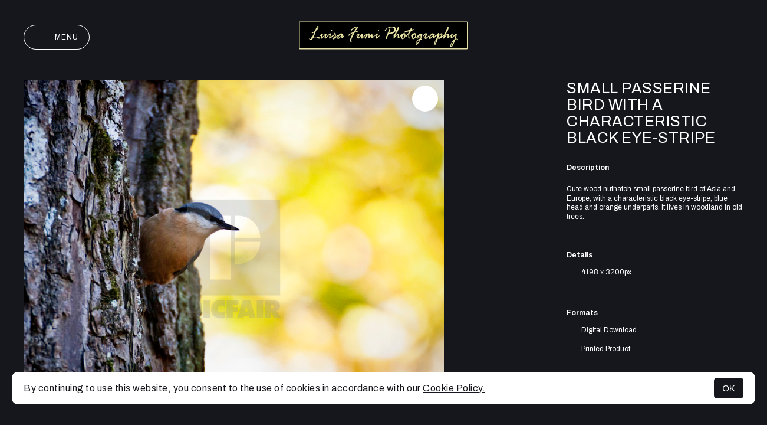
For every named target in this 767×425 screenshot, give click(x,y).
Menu (56, 37)
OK (728, 388)
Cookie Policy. (454, 388)
